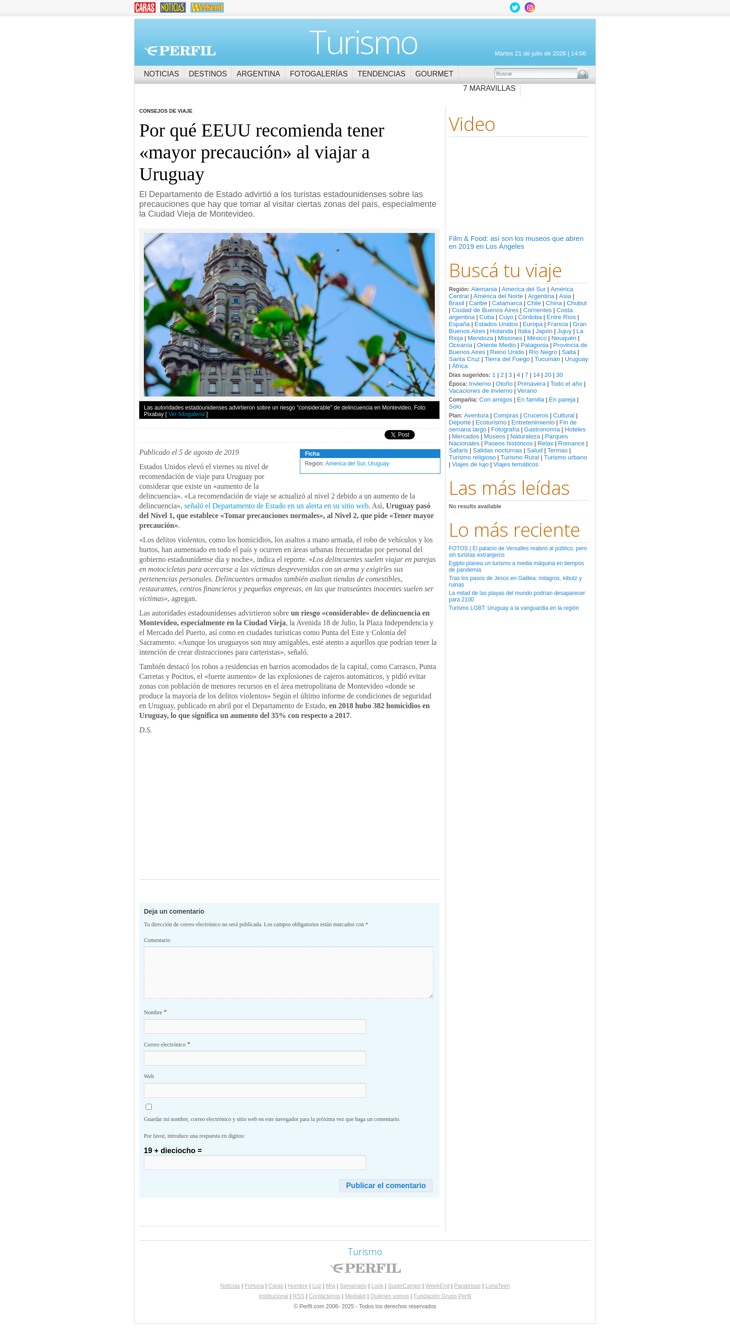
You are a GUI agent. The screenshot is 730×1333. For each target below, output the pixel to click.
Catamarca (507, 303)
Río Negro (543, 352)
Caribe (478, 303)
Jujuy (564, 331)
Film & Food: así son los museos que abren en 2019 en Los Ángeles (516, 242)
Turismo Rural (519, 457)
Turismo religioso (472, 457)
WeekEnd (438, 1286)
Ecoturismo (491, 422)
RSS (298, 1296)
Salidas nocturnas (497, 450)
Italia (524, 331)
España (459, 324)
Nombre (155, 1012)
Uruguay (576, 358)
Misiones (510, 338)
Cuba (487, 317)
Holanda (502, 331)
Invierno (480, 383)
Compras (506, 415)
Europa (533, 324)
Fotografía (505, 429)
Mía (330, 1286)
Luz (316, 1286)
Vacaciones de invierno (481, 390)
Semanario (353, 1286)
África (460, 365)
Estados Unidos (496, 324)
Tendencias (382, 74)
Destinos (208, 74)
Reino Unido (507, 352)
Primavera (531, 383)
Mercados (466, 436)
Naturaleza (525, 436)
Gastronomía (542, 429)
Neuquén (563, 338)
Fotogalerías (319, 74)
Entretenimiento (532, 422)
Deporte (460, 422)
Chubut (577, 303)
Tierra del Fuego (507, 358)
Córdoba (530, 317)
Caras (275, 1286)
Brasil (456, 303)
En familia (531, 399)
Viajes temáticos (516, 464)
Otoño (504, 383)
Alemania (484, 289)
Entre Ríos (561, 317)
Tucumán (547, 358)
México (537, 338)
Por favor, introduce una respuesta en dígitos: (194, 1136)
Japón (543, 331)
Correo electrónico (167, 1044)
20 (547, 374)
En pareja (562, 399)
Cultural (564, 415)
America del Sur (524, 289)
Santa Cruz (464, 358)
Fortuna (254, 1286)
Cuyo (506, 317)
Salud (535, 450)
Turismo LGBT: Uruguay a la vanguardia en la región (514, 608)
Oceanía (460, 345)
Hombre (298, 1286)
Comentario (157, 940)
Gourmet (434, 74)
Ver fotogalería (187, 414)
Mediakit (355, 1296)
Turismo (363, 41)
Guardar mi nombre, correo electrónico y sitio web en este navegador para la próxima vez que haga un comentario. (272, 1119)
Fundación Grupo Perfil (442, 1296)
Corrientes (537, 310)
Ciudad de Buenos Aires (485, 310)
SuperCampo (404, 1286)
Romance (571, 443)
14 (536, 374)
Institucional (273, 1296)
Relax (545, 443)
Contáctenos (324, 1296)
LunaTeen (498, 1286)
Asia (565, 296)
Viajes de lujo (470, 464)
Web (149, 1076)
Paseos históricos (508, 443)
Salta (569, 352)
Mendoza (480, 338)
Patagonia (534, 345)
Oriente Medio (496, 345)
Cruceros (535, 415)
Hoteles (575, 429)
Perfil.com (180, 50)
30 (559, 374)
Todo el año (566, 383)
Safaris (458, 450)
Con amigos (495, 399)
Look (377, 1286)
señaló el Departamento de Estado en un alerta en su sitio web (276, 506)
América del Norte (498, 296)
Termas (558, 450)
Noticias (161, 74)
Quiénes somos (389, 1296)
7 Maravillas (489, 88)
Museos (495, 436)
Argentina (258, 74)
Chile (534, 303)
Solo (455, 406)
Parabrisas (467, 1286)
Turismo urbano (565, 457)
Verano (527, 390)
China (554, 303)
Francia (558, 324)
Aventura (476, 415)
